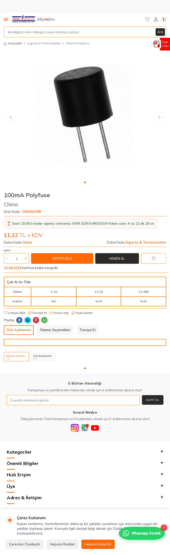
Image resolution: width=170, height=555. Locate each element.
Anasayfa (13, 43)
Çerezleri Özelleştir (24, 544)
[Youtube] (95, 428)
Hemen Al (117, 258)
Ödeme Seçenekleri (55, 330)
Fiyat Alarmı (82, 313)
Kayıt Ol (152, 400)
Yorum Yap (59, 313)
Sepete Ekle (62, 258)
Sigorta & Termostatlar (44, 43)
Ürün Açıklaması (18, 330)
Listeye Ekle (15, 313)
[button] (85, 182)
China (11, 204)
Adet (7, 250)
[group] (85, 114)
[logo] (34, 19)
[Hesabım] (156, 19)
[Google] (85, 428)
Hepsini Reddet (62, 544)
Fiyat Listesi (165, 44)
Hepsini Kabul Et (98, 544)
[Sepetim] (164, 19)
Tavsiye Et (37, 313)
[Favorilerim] (147, 19)
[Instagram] (75, 428)
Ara (160, 32)
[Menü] (6, 19)
